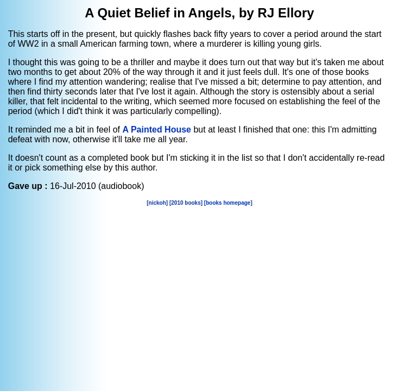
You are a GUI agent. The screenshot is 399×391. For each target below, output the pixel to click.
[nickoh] (157, 203)
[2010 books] (185, 203)
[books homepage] (228, 203)
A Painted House (156, 129)
